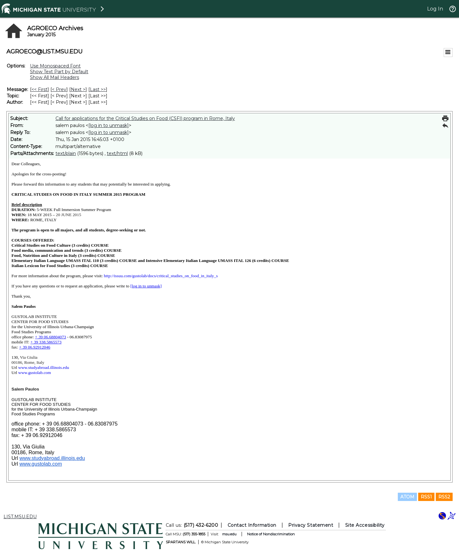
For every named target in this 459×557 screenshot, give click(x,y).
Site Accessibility (365, 525)
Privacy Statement (310, 525)
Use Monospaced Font (55, 66)
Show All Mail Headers (54, 77)
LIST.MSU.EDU (20, 516)
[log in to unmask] (108, 125)
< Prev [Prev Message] (59, 89)
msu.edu (229, 534)
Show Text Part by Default (59, 71)
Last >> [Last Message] (98, 89)
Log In (435, 9)
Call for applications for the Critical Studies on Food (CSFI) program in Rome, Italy (145, 118)
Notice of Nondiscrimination (271, 534)
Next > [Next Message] (78, 89)
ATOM (407, 497)
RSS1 (426, 497)
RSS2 (444, 497)
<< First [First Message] (39, 89)
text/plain (65, 153)
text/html (117, 153)
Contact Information (252, 525)
